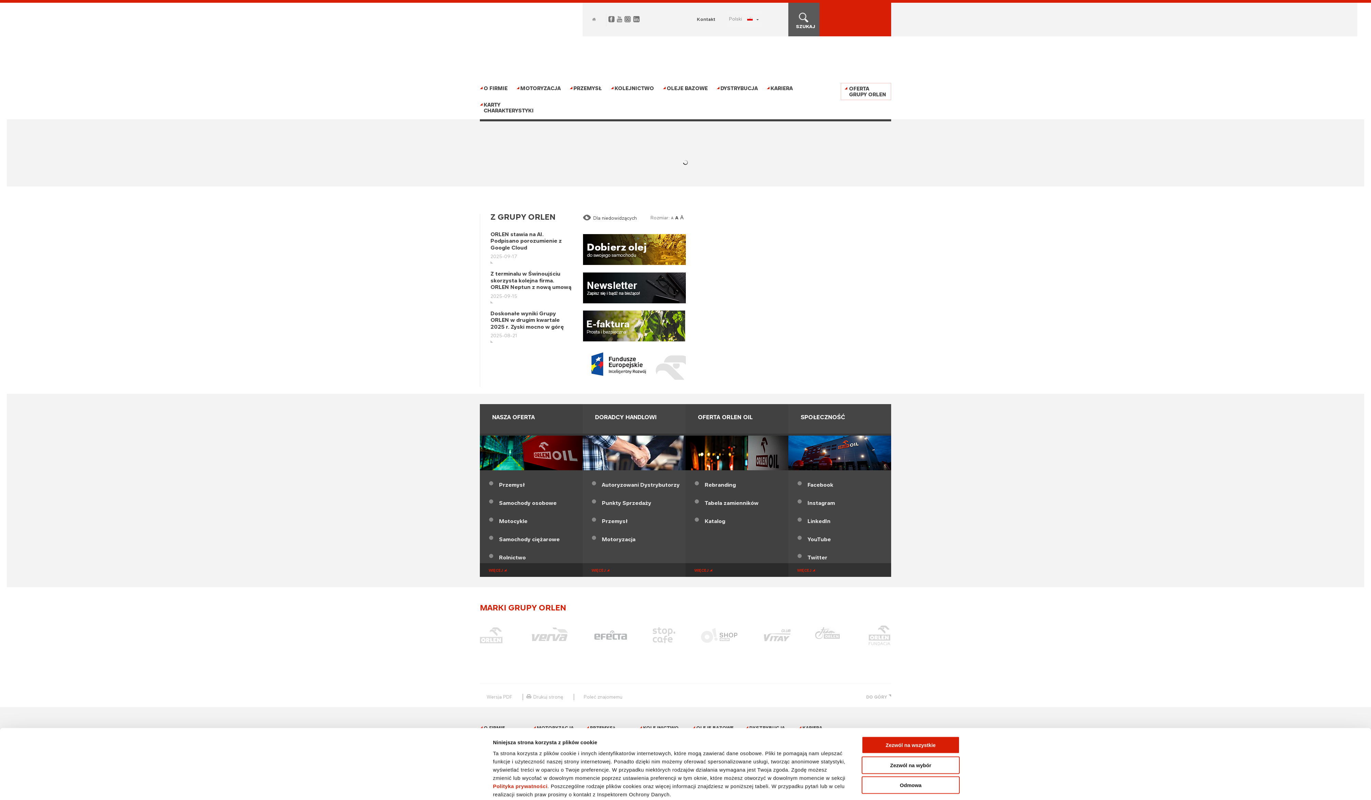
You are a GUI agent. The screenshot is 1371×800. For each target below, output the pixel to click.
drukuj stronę (548, 697)
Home (594, 19)
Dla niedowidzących (615, 218)
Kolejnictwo (634, 88)
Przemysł (587, 88)
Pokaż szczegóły (768, 786)
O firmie (496, 88)
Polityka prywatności (520, 756)
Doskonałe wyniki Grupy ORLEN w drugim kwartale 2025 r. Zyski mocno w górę (527, 320)
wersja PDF (499, 697)
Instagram (821, 503)
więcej (496, 570)
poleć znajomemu (603, 697)
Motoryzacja (540, 88)
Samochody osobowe (528, 503)
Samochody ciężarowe (529, 539)
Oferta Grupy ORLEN (867, 91)
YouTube (819, 539)
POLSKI (735, 19)
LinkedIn (819, 521)
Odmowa (910, 755)
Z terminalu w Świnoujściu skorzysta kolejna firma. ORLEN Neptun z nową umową (530, 280)
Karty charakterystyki (509, 107)
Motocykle (513, 521)
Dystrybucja (739, 88)
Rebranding (720, 485)
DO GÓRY (876, 697)
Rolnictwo (512, 557)
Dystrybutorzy (641, 485)
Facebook (820, 485)
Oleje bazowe (687, 88)
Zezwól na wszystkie (911, 715)
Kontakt (706, 19)
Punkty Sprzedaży (626, 503)
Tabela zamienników (732, 503)
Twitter (817, 557)
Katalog (715, 521)
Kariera (782, 88)
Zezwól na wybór (910, 735)
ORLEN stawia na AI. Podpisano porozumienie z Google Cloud (526, 241)
